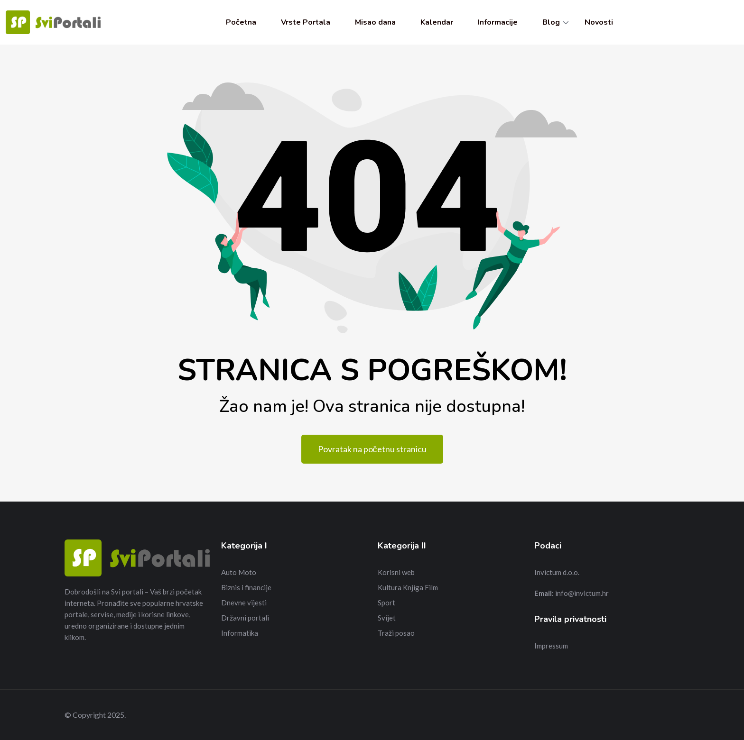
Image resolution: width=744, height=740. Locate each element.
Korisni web (396, 572)
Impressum (551, 645)
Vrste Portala (305, 22)
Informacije (498, 22)
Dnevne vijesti (244, 602)
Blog (551, 22)
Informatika (239, 633)
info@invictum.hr (582, 593)
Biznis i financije (246, 587)
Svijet (387, 617)
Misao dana (375, 22)
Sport (386, 602)
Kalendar (436, 22)
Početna (241, 22)
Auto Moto (238, 572)
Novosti (599, 22)
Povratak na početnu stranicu (372, 449)
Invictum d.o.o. (556, 572)
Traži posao (396, 633)
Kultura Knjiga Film (408, 587)
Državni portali (245, 617)
